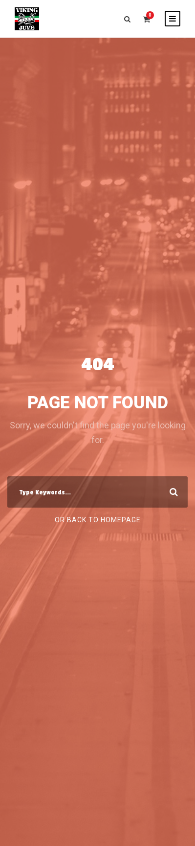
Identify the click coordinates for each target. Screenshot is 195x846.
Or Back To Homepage (98, 520)
